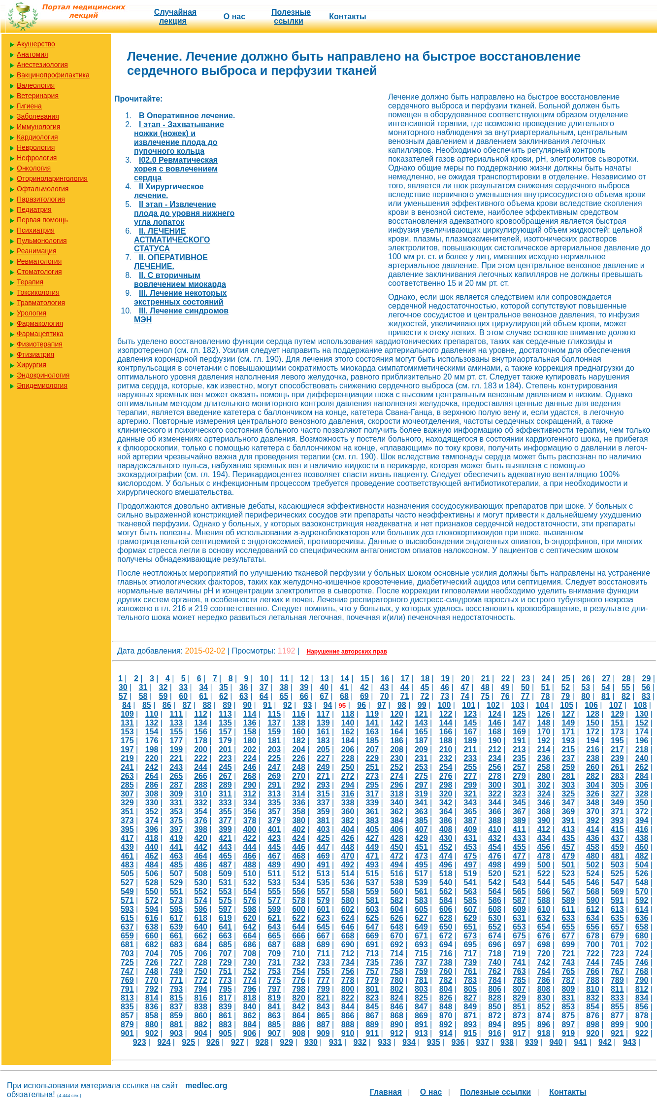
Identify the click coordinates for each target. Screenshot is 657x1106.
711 (323, 953)
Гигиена (29, 106)
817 (225, 998)
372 (642, 811)
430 (446, 838)
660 (152, 936)
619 (225, 918)
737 (421, 962)
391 (568, 820)
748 (152, 971)
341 (421, 802)
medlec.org (206, 1085)
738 (446, 962)
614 (642, 909)
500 (544, 865)
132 (152, 723)
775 (274, 980)
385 (421, 820)
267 (225, 776)
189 (470, 740)
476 (494, 856)
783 (470, 980)
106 (591, 705)
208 (396, 749)
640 (200, 927)
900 (642, 1024)
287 (176, 785)
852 (544, 1006)
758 (396, 971)
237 (568, 758)
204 (298, 749)
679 (617, 936)
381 (323, 820)
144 (446, 723)
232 (446, 758)
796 (250, 989)
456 (544, 847)
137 (274, 723)
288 (200, 785)
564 (494, 891)
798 (298, 989)
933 (384, 1042)
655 (568, 927)
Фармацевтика (40, 334)
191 (519, 740)
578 (298, 900)
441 (176, 847)
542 (494, 882)
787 (568, 980)
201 (225, 749)
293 (323, 785)
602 (348, 909)
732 (298, 962)
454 (494, 847)
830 (544, 998)
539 (421, 882)
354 (200, 811)
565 (519, 891)
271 (323, 776)
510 (250, 873)
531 (225, 882)
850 (494, 1006)
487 (225, 865)
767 (617, 971)
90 (247, 705)
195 (617, 740)
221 (176, 758)
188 (446, 740)
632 (544, 918)
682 (152, 944)
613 (617, 909)
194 (592, 740)
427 (372, 838)
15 (365, 678)
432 (494, 838)
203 (274, 749)
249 (323, 767)
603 (372, 909)
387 (470, 820)
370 (592, 811)
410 (494, 829)
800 (348, 989)
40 (324, 687)
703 (127, 953)
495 (421, 865)
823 (372, 998)
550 (152, 891)
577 (274, 900)
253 (421, 767)
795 (225, 989)
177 (176, 740)
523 (568, 873)
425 (323, 838)
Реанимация (37, 251)
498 (494, 865)
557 (323, 891)
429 (421, 838)
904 (200, 1033)
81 (605, 696)
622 (298, 918)
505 (127, 873)
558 (348, 891)
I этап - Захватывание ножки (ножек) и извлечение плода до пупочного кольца (179, 137)
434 (544, 838)
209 (421, 749)
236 (544, 758)
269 (274, 776)
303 (568, 785)
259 (568, 767)
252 (396, 767)
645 (323, 927)
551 (176, 891)
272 (348, 776)
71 (404, 696)
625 (372, 918)
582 (396, 900)
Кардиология (37, 137)
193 (568, 740)
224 (250, 758)
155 (176, 731)
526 (642, 873)
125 (519, 714)
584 (446, 900)
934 (409, 1042)
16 (385, 678)
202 (250, 749)
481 (617, 856)
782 (446, 980)
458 (592, 847)
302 (544, 785)
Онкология (34, 168)
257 (519, 767)
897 (568, 1024)
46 (444, 687)
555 (274, 891)
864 (298, 1015)
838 (200, 1006)
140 (348, 723)
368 (544, 811)
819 (274, 998)
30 (123, 687)
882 (200, 1024)
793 (176, 989)
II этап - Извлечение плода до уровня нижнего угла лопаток (184, 213)
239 (617, 758)
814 (152, 998)
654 (544, 927)
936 (458, 1042)
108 (640, 705)
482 (642, 856)
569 (617, 891)
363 (421, 811)
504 (642, 865)
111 (176, 714)
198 (152, 749)
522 (544, 873)
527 (127, 882)
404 (348, 829)
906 (250, 1033)
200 (200, 749)
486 (200, 865)
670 (396, 936)
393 (617, 820)
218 (642, 749)
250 (348, 767)
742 (544, 962)
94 (328, 705)
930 (311, 1042)
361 (372, 811)
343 (470, 802)
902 (152, 1033)
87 (187, 705)
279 (519, 776)
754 (298, 971)
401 (274, 829)
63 (243, 696)
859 (176, 1015)
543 (519, 882)
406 (396, 829)
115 (274, 714)
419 (176, 838)
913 (421, 1033)
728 (200, 962)
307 (127, 794)
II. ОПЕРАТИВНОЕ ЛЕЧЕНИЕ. (171, 262)
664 (250, 936)
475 (470, 856)
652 (494, 927)
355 (225, 811)
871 (470, 1015)
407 (421, 829)
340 (396, 802)
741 (519, 962)
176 (152, 740)
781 (421, 980)
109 (127, 714)
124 (494, 714)
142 (396, 723)
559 (372, 891)
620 (250, 918)
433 (519, 838)
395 (127, 829)
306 (642, 785)
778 (348, 980)
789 (617, 980)
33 (183, 687)
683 (176, 944)
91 (267, 705)
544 (544, 882)
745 (617, 962)
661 (176, 936)
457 (568, 847)
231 (421, 758)
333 (225, 802)
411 (519, 829)
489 (274, 865)
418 (152, 838)
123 (470, 714)
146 (494, 723)
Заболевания (38, 116)
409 (470, 829)
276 (446, 776)
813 (127, 998)
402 (298, 829)
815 (176, 998)
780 (396, 980)
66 (303, 696)
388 (494, 820)
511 (274, 873)
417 (127, 838)
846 (396, 1006)
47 (464, 687)
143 (421, 723)
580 (348, 900)
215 (568, 749)
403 (323, 829)
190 (494, 740)
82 (626, 696)
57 (123, 696)
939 (531, 1042)
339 (372, 802)
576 (250, 900)
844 (348, 1006)
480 (592, 856)
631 (519, 918)
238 (592, 758)
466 (250, 856)
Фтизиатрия (35, 354)
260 (592, 767)
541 (470, 882)
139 (323, 723)
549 (127, 891)
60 (183, 696)
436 (592, 838)
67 (324, 696)
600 (298, 909)
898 (592, 1024)
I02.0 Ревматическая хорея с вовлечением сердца (176, 169)
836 (152, 1006)
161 (323, 731)
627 (421, 918)
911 (372, 1033)
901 (127, 1033)
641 (225, 927)
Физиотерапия (40, 344)
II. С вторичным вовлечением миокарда (180, 279)
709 (274, 953)
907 (274, 1033)
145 (470, 723)
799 (323, 989)
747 (127, 971)
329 (127, 802)
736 (396, 962)
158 (250, 731)
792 (152, 989)
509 (225, 873)
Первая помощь (42, 220)
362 (396, 811)
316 (348, 794)
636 (642, 918)
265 (176, 776)
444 (250, 847)
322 (494, 794)
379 (274, 820)
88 (206, 705)
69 (364, 696)
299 (470, 785)
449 (372, 847)
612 (592, 909)
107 (616, 705)
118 (348, 714)
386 (446, 820)
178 (200, 740)
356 (250, 811)
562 (446, 891)
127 (568, 714)
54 (605, 687)
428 (396, 838)
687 (274, 944)
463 (176, 856)
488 (250, 865)
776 (298, 980)
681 (127, 944)
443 (225, 847)
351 (127, 811)
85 (146, 705)
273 (372, 776)
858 (152, 1015)
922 (642, 1033)
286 (152, 785)
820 (298, 998)
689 (323, 944)
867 (372, 1015)
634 (592, 918)
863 (274, 1015)
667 (323, 936)
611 (568, 909)
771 (176, 980)
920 (592, 1033)
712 (348, 953)
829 (519, 998)
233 (470, 758)
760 (446, 971)
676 (544, 936)
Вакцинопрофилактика (53, 75)
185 (372, 740)
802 (396, 989)
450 (396, 847)
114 (250, 714)
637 (127, 927)
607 (470, 909)
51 (545, 687)
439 (127, 847)
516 (396, 873)
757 (372, 971)
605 (421, 909)
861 (225, 1015)
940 (556, 1042)
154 (152, 731)
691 (372, 944)
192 (544, 740)
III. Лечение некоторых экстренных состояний (180, 297)
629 (470, 918)
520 (494, 873)
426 (348, 838)
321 (470, 794)
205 (323, 749)
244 (200, 767)
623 (323, 918)
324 (544, 794)
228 (348, 758)
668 (348, 936)
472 (396, 856)
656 (592, 927)
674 (494, 936)
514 (348, 873)
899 (617, 1024)
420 (200, 838)
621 (274, 918)
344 (494, 802)
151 (617, 723)
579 (323, 900)
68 (344, 696)
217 (617, 749)
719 (519, 953)
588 (544, 900)
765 (568, 971)
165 (421, 731)
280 (544, 776)
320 (446, 794)
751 (225, 971)
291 (274, 785)
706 (200, 953)
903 (176, 1033)
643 (274, 927)
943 (629, 1042)
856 (642, 1006)
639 (176, 927)
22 (505, 678)
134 (200, 723)
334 (250, 802)
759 (421, 971)
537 (372, 882)
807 (519, 989)
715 (421, 953)
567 (568, 891)
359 (323, 811)
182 (298, 740)
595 (176, 909)
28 (626, 678)
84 (126, 705)
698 (544, 944)
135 (225, 723)
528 (152, 882)
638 (152, 927)
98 (401, 705)
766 (592, 971)
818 (250, 998)
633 (568, 918)
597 (225, 909)
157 (225, 731)
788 (592, 980)
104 (542, 705)
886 (298, 1024)
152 (642, 723)
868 (396, 1015)
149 (568, 723)
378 (250, 820)
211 (470, 749)
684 (200, 944)
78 (545, 696)
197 (127, 749)
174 (642, 731)
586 (494, 900)
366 (494, 811)
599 (274, 909)
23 (526, 678)
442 (200, 847)
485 (176, 865)
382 (348, 820)
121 (421, 714)
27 (606, 678)
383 (372, 820)
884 (250, 1024)
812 (642, 989)
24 (545, 678)
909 (323, 1033)
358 (298, 811)
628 (446, 918)
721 (568, 953)
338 (348, 802)
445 (274, 847)
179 (225, 740)
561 (421, 891)
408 (446, 829)
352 (152, 811)
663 (225, 936)
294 (348, 785)
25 (565, 678)
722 (592, 953)
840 (250, 1006)
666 (298, 936)
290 (250, 785)
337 (323, 802)
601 (323, 909)
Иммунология (38, 127)
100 (444, 705)
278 (494, 776)
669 (372, 936)
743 (568, 962)
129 (617, 714)
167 (470, 731)
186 (396, 740)
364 (446, 811)
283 (617, 776)
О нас (234, 16)
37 (264, 687)
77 (525, 696)
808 (544, 989)
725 (127, 962)
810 (592, 989)
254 (446, 767)
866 (348, 1015)
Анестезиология (42, 65)
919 (568, 1033)
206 (348, 749)
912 (396, 1033)
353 (176, 811)
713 (372, 953)
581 (372, 900)
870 (446, 1015)
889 (372, 1024)
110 (152, 714)
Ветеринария (38, 96)
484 (152, 865)
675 (519, 936)
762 (494, 971)
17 (404, 678)
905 (225, 1033)
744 (592, 962)
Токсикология (38, 292)
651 (470, 927)
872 (494, 1015)
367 (519, 811)
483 (127, 865)
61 (203, 696)
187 (421, 740)
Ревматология (39, 261)
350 (642, 802)
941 (580, 1042)
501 (568, 865)
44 (404, 687)
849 (470, 1006)
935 (433, 1042)
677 (568, 936)
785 (519, 980)
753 (274, 971)
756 (348, 971)
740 (494, 962)
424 (298, 838)
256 (494, 767)
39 (303, 687)
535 (323, 882)
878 (642, 1015)
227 (323, 758)
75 (485, 696)
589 (568, 900)
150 (592, 723)
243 (176, 767)
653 (519, 927)
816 (200, 998)
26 (586, 678)
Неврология (36, 147)
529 (176, 882)
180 (250, 740)
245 (225, 767)
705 (176, 953)
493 (372, 865)
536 (348, 882)
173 (617, 731)
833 (617, 998)
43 (384, 687)
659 (127, 936)
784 (494, 980)
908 (298, 1033)
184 (348, 740)
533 (274, 882)
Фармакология (40, 323)
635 (617, 918)
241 (127, 767)
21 (485, 678)
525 (617, 873)
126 (544, 714)
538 (396, 882)
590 (592, 900)
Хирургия (31, 365)
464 (200, 856)
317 (372, 794)
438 (642, 838)
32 (163, 687)
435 (568, 838)
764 (544, 971)
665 (274, 936)
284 (642, 776)
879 (127, 1024)
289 (225, 785)
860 (200, 1015)
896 (544, 1024)
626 (396, 918)
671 (421, 936)
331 (176, 802)
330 (152, 802)
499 (519, 865)
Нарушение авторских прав (347, 651)
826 (446, 998)
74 (464, 696)
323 (519, 794)
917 (519, 1033)
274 (396, 776)
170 (544, 731)
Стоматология (39, 272)
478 (544, 856)
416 (642, 829)
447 (323, 847)
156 (200, 731)
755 (323, 971)
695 (470, 944)
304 (592, 785)
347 (568, 802)
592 (642, 900)
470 (348, 856)
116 (298, 714)
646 (348, 927)
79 (565, 696)
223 (225, 758)
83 (646, 696)
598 (250, 909)
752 (250, 971)
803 (421, 989)
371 (617, 811)
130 (642, 714)
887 (323, 1024)
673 (470, 936)
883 (225, 1024)
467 (274, 856)
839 (225, 1006)
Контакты (347, 16)
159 (274, 731)
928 (262, 1042)
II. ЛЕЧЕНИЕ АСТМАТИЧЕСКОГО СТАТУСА (172, 240)
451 (421, 847)
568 (592, 891)
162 (348, 731)
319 (421, 794)
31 (143, 687)
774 (250, 980)
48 (485, 687)
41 (344, 687)
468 (298, 856)
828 (494, 998)
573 (176, 900)
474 (446, 856)
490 (298, 865)
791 (127, 989)
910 (348, 1033)
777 (323, 980)
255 (470, 767)
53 (585, 687)
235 (519, 758)
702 (642, 944)
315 (323, 794)
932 (360, 1042)
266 (200, 776)
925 (188, 1042)
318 (396, 794)
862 (250, 1015)
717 (470, 953)
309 (176, 794)
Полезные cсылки (291, 16)
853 (568, 1006)
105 (566, 705)
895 (519, 1024)
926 (213, 1042)
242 (152, 767)
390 (544, 820)
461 (127, 856)
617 (176, 918)
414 (592, 829)
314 (298, 794)
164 (396, 731)
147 (519, 723)
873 (519, 1015)
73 (444, 696)
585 (470, 900)
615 (127, 918)
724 (642, 953)
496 (446, 865)
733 (323, 962)
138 (298, 723)
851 (519, 1006)
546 (592, 882)
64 (264, 696)
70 (384, 696)
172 (592, 731)
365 (470, 811)
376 (200, 820)
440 (152, 847)
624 (348, 918)
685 (225, 944)
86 (167, 705)
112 (200, 714)
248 (298, 767)
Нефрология (37, 158)
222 (200, 758)
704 (152, 953)
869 (421, 1015)
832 (592, 998)
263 (127, 776)
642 (250, 927)
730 (250, 962)
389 (519, 820)
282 (592, 776)
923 (139, 1042)
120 (396, 714)
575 (225, 900)
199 (176, 749)
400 (250, 829)
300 (494, 785)
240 (642, 758)
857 (127, 1015)
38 (284, 687)
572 (152, 900)
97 (381, 705)
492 (348, 865)
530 (200, 882)
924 (164, 1042)
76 (505, 696)
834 (642, 998)
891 (421, 1024)
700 (592, 944)
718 (494, 953)
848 (446, 1006)
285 (127, 785)
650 (446, 927)
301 (519, 785)
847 (421, 1006)
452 (446, 847)
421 (225, 838)
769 (127, 980)
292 (298, 785)
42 (364, 687)
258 (544, 767)
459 (617, 847)
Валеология (36, 85)
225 (274, 758)
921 (617, 1033)
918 (544, 1033)
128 (592, 714)
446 (298, 847)
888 (348, 1024)
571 (127, 900)
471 (372, 856)
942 (605, 1042)
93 (307, 705)
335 (274, 802)
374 (152, 820)
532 (250, 882)
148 (544, 723)
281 (568, 776)
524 (592, 873)
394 (642, 820)
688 (298, 944)
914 (446, 1033)
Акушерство (36, 44)
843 (323, 1006)
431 (470, 838)
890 (396, 1024)
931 (335, 1042)
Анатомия (32, 54)
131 (127, 723)
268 (250, 776)
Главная (386, 1092)
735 (372, 962)
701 (617, 944)
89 (227, 705)
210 (446, 749)
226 (298, 758)
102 (493, 705)
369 (568, 811)
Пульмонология (41, 240)
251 (372, 767)
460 (642, 847)
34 (203, 687)
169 (519, 731)
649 (421, 927)
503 (617, 865)
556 (298, 891)
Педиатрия (34, 209)
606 (446, 909)
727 (176, 962)
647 (372, 927)
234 (494, 758)
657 (617, 927)
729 (225, 962)
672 (446, 936)
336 (298, 802)
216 (592, 749)
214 (544, 749)
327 (617, 794)
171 (568, 731)
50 (525, 687)
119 (372, 714)
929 (286, 1042)
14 (344, 678)
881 (176, 1024)
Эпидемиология (42, 385)
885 (274, 1024)
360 (348, 811)
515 (372, 873)
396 (152, 829)
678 (592, 936)
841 (274, 1006)
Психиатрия (36, 230)
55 (626, 687)
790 (642, 980)
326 (592, 794)
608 (494, 909)
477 (519, 856)
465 (225, 856)
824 (396, 998)
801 (372, 989)
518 (446, 873)
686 (250, 944)
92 (287, 705)
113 (225, 714)
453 (470, 847)
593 (127, 909)
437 (617, 838)
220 (152, 758)
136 (250, 723)
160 (298, 731)
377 (225, 820)
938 (507, 1042)
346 (544, 802)
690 (348, 944)
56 (646, 687)
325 (568, 794)
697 (519, 944)
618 (200, 918)
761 (470, 971)
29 (646, 678)
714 (396, 953)
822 (348, 998)
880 (152, 1024)
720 (544, 953)
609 (519, 909)
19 (445, 678)
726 (152, 962)
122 (446, 714)
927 (237, 1042)
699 (568, 944)
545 (568, 882)
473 (421, 856)
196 (642, 740)
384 (396, 820)
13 (324, 678)
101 (468, 705)
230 (396, 758)
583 (421, 900)
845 (372, 1006)
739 (470, 962)
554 (250, 891)
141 (372, 723)
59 (163, 696)
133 (176, 723)
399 (225, 829)
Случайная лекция (175, 16)
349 (617, 802)
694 (446, 944)
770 (152, 980)
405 (372, 829)
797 (274, 989)
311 (225, 794)
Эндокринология (43, 375)
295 (372, 785)
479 (568, 856)
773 (225, 980)
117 (323, 714)
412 (544, 829)
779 (372, 980)
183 (323, 740)
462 (152, 856)
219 (127, 758)
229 (372, 758)
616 (152, 918)
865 (323, 1015)
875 (568, 1015)
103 (518, 705)
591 (617, 900)
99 (422, 705)
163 (372, 731)
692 (396, 944)
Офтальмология (42, 189)
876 (592, 1015)
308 (152, 794)
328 (642, 794)
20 (465, 678)
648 (396, 927)
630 (494, 918)
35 (223, 687)
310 (200, 794)
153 (127, 731)
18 (425, 678)
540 (446, 882)
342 (446, 802)
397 (176, 829)
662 (200, 936)
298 (446, 785)
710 (298, 953)
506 (152, 873)
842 (298, 1006)
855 (617, 1006)
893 (470, 1024)
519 (470, 873)
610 (544, 909)
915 (470, 1033)
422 (250, 838)
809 (568, 989)
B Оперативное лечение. (187, 115)
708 (250, 953)
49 (505, 687)
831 (568, 998)
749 (176, 971)
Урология (31, 313)
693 (421, 944)
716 (446, 953)
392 (592, 820)
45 (424, 687)
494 (396, 865)
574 (200, 900)
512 (298, 873)
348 (592, 802)
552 (200, 891)
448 (348, 847)
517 (421, 873)
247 (274, 767)
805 (470, 989)
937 (482, 1042)
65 (284, 696)
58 (143, 696)
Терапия (30, 282)
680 (642, 936)
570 (642, 891)
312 (250, 794)
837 (176, 1006)
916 (494, 1033)
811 (617, 989)
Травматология (41, 303)
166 (446, 731)
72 (424, 696)
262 (642, 767)
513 (323, 873)
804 (446, 989)
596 (200, 909)
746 (642, 962)
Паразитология (41, 199)
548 (642, 882)
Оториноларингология (52, 178)
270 (298, 776)
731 (274, 962)
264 (152, 776)
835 (127, 1006)
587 (519, 900)
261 (617, 767)
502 (592, 865)
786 (544, 980)
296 (396, 785)
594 (152, 909)
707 (225, 953)
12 (304, 678)
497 (470, 865)
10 (264, 678)
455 (519, 847)
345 (519, 802)
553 (225, 891)
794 (200, 989)
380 (298, 820)
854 (592, 1006)
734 (348, 962)
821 (323, 998)
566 (544, 891)
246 (250, 767)
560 (396, 891)
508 (200, 873)
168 (494, 731)
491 (323, 865)
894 (494, 1024)
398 (200, 829)
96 (361, 705)
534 (298, 882)
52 (565, 687)
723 (617, 953)
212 (494, 749)
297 (421, 785)
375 (176, 820)
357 (274, 811)
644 (298, 927)
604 (396, 909)
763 (519, 971)
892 (446, 1024)
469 (323, 856)
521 (519, 873)
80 (585, 696)
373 (127, 820)
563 (470, 891)
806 (494, 989)
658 (642, 927)
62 (223, 696)
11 (284, 678)
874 (544, 1015)
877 (617, 1015)
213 (519, 749)
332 (200, 802)
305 (617, 785)
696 (494, 944)
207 (372, 749)
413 (568, 829)
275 (421, 776)
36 (243, 687)
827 (470, 998)
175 (127, 740)
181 (274, 740)
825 (421, 998)
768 (642, 971)
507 (176, 873)
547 (617, 882)
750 (200, 971)
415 (617, 829)
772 (200, 980)
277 (470, 776)
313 (274, 794)
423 (274, 838)
